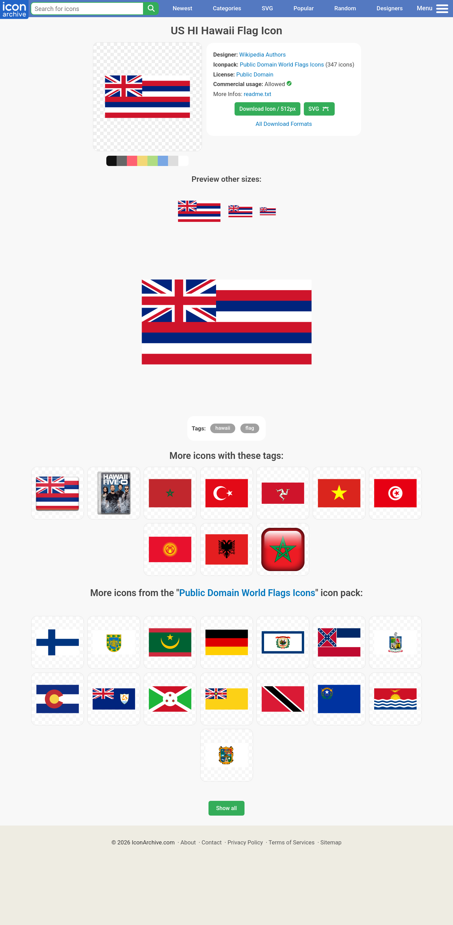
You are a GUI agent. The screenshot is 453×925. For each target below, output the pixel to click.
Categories (227, 8)
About (188, 842)
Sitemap (331, 842)
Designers (390, 8)
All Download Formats (283, 123)
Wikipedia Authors (262, 54)
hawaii (222, 428)
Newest (182, 8)
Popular (304, 8)
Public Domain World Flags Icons (282, 64)
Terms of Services (291, 842)
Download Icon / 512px (267, 109)
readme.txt (257, 94)
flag (250, 428)
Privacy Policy (245, 842)
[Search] (151, 8)
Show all (226, 808)
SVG (267, 8)
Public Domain (254, 74)
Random (345, 8)
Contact (212, 842)
